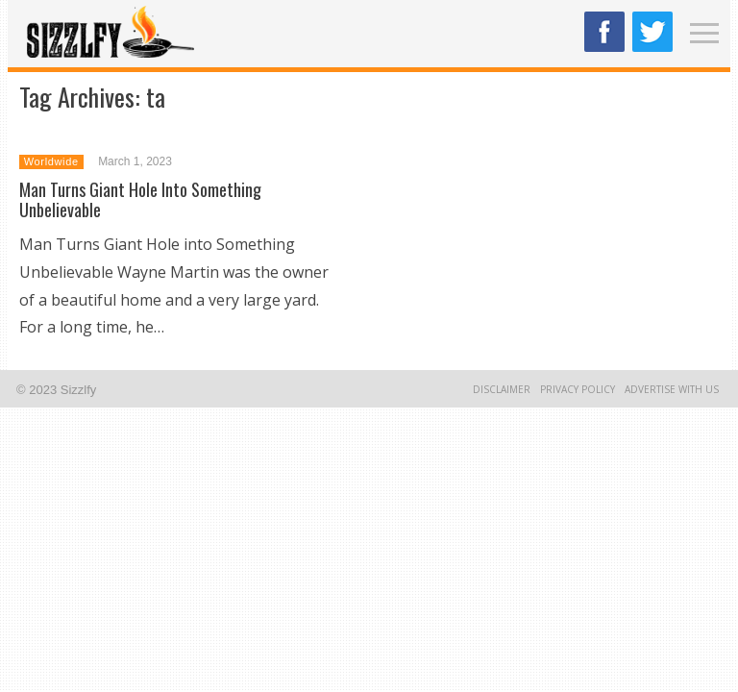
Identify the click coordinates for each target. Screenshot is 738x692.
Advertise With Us (672, 389)
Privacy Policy (577, 389)
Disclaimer (501, 389)
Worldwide (51, 161)
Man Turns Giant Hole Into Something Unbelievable (140, 200)
